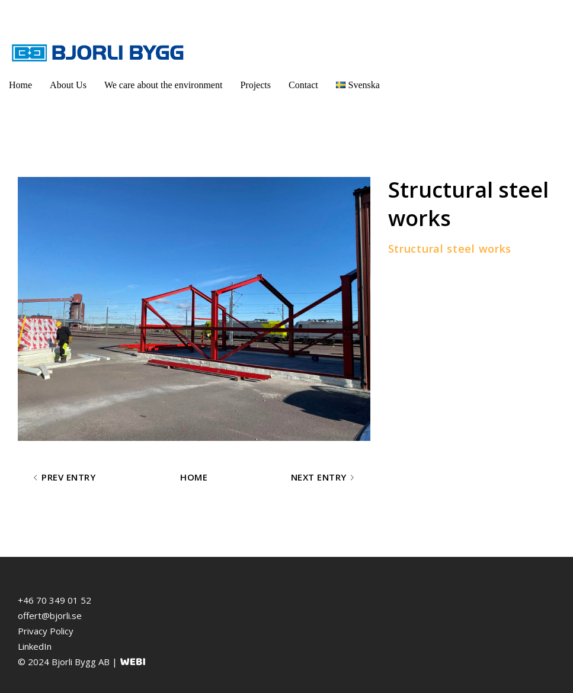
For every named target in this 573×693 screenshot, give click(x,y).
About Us (68, 85)
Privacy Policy (45, 631)
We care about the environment (163, 85)
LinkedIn (35, 646)
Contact (303, 85)
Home (20, 85)
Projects (255, 85)
